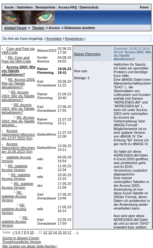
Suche (9, 7)
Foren (144, 7)
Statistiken (25, 7)
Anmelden (54, 38)
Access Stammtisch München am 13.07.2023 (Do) (18, 134)
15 (60, 232)
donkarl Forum (15, 28)
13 (50, 232)
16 (65, 232)
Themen (38, 28)
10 (32, 232)
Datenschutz (89, 7)
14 (55, 232)
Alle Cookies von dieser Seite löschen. (29, 246)
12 (45, 232)
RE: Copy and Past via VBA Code (16, 59)
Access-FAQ (67, 7)
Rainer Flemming (87, 54)
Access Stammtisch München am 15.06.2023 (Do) (18, 147)
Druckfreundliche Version (22, 242)
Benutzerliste (45, 7)
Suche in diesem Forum (21, 238)
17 (69, 232)
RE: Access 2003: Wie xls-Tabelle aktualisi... (18, 121)
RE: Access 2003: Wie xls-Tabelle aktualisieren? (18, 83)
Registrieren (74, 38)
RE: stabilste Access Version (15, 168)
